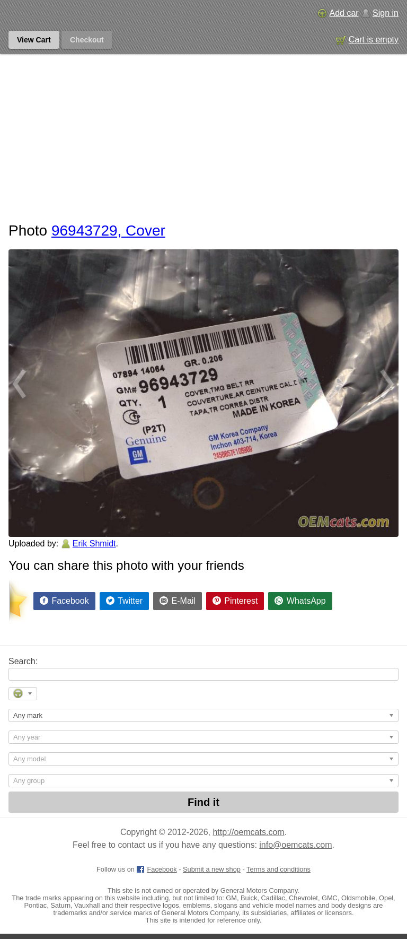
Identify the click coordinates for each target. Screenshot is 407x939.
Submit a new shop (212, 869)
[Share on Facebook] (64, 601)
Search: (23, 661)
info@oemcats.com (295, 844)
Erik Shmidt (94, 543)
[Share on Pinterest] (235, 601)
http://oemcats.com (248, 832)
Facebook (156, 869)
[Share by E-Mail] (177, 601)
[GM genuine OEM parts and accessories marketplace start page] (57, 13)
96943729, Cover (108, 230)
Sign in (380, 13)
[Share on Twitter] (124, 601)
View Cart (34, 40)
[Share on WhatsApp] (300, 601)
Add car (337, 13)
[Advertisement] (203, 132)
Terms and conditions (278, 869)
